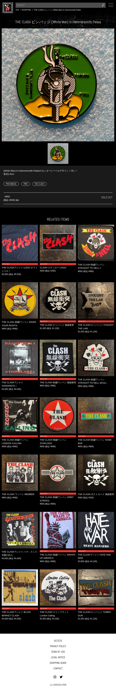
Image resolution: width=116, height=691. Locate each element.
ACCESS (58, 640)
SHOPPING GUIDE (58, 663)
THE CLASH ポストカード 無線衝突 (96, 494)
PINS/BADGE (11, 183)
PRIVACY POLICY (58, 646)
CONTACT (58, 668)
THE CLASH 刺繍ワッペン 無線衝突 (58, 382)
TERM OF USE (58, 652)
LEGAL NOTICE (58, 657)
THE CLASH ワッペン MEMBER (18, 494)
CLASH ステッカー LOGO (53, 267)
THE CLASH (39, 183)
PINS (26, 183)
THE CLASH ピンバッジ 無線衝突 (57, 325)
